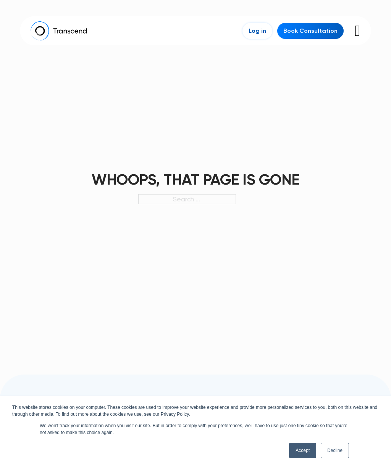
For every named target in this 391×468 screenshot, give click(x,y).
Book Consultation (310, 30)
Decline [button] (335, 450)
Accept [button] (303, 450)
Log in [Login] (257, 30)
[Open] (357, 31)
